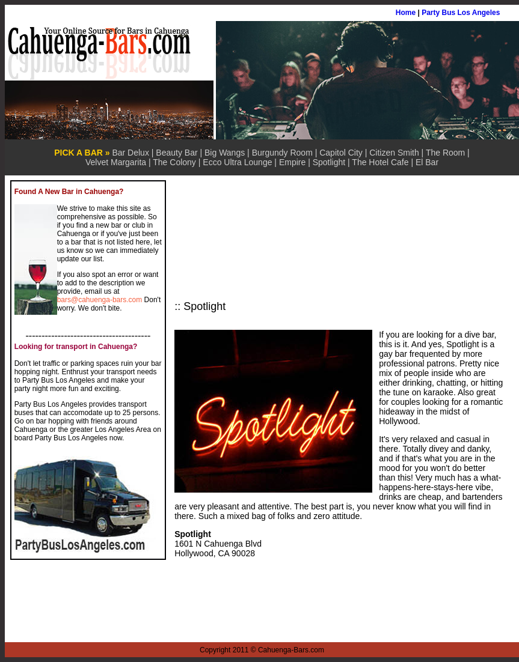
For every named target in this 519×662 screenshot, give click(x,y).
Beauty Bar (176, 152)
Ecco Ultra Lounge (237, 162)
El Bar (427, 162)
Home (406, 12)
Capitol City (341, 152)
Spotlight (329, 162)
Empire (292, 162)
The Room (445, 152)
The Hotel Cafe (380, 162)
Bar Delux (130, 152)
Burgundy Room (282, 152)
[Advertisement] (248, 240)
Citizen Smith (394, 152)
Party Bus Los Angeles (461, 12)
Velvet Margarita (115, 162)
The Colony (174, 162)
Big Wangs (224, 152)
